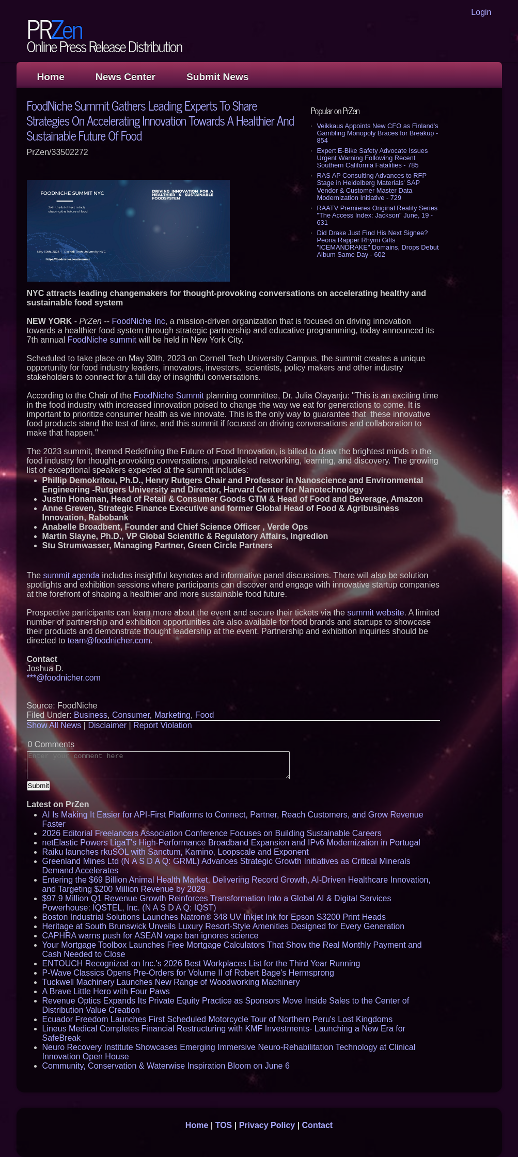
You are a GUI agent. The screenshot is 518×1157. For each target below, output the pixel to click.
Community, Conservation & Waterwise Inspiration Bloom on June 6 (166, 1065)
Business (90, 715)
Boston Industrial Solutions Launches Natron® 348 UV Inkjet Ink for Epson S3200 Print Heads (214, 917)
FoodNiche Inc (138, 321)
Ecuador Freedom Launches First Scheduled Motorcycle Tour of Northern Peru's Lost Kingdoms (217, 1019)
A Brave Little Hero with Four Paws (106, 991)
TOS (223, 1125)
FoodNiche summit (102, 339)
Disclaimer (107, 725)
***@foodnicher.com (64, 677)
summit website (375, 612)
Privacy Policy (267, 1125)
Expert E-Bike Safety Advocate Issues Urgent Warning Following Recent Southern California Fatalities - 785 (372, 158)
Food (204, 715)
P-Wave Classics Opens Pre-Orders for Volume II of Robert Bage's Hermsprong (188, 972)
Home (51, 76)
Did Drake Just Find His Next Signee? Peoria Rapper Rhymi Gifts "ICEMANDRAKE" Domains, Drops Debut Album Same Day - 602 (378, 243)
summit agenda (71, 575)
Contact (317, 1125)
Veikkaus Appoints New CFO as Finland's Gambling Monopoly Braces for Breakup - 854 (377, 133)
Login (481, 12)
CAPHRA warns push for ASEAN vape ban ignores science (150, 935)
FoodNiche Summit (169, 395)
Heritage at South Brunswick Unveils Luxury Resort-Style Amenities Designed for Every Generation (223, 926)
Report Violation (162, 725)
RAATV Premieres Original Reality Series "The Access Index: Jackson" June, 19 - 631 (377, 215)
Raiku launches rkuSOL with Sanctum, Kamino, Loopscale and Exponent (175, 851)
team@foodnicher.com (109, 640)
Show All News (54, 725)
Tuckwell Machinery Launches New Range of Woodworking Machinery (171, 982)
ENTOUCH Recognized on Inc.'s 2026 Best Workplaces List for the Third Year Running (201, 963)
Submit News (217, 76)
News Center (125, 76)
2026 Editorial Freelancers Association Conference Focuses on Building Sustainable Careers (212, 833)
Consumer (131, 715)
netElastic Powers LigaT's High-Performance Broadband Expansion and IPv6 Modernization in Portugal (231, 842)
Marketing (172, 715)
